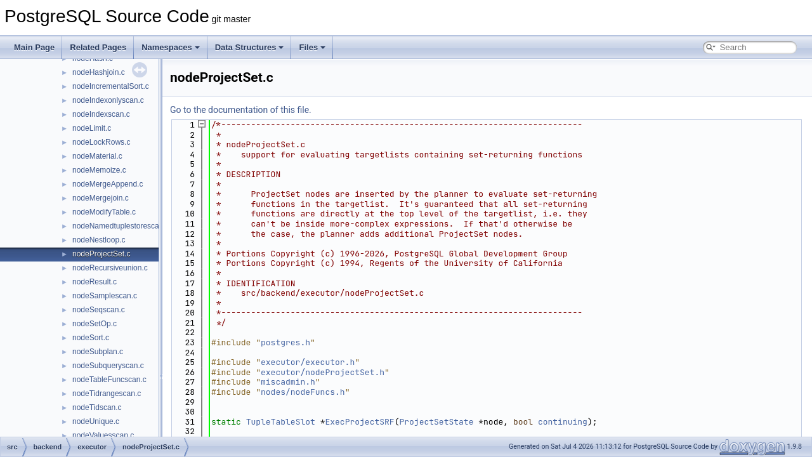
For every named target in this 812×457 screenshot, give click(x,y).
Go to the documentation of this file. (240, 110)
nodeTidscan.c (97, 407)
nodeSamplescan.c (104, 295)
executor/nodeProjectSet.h (322, 372)
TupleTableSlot (280, 421)
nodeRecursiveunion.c (110, 267)
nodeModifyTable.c (104, 212)
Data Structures (249, 47)
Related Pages (98, 47)
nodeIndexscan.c (101, 114)
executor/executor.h (308, 362)
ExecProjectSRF (359, 421)
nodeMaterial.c (97, 156)
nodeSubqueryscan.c (108, 365)
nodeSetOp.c (94, 323)
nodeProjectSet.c (101, 253)
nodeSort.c (90, 337)
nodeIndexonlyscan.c (108, 100)
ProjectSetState (436, 421)
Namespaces (170, 47)
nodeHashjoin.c (98, 72)
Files (312, 47)
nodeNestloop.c (98, 239)
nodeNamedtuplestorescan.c (120, 226)
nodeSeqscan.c (98, 309)
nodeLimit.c (91, 128)
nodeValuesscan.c (103, 435)
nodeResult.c (94, 281)
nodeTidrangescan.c (106, 393)
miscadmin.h (288, 381)
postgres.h (285, 342)
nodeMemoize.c (99, 170)
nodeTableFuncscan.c (109, 379)
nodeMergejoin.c (100, 198)
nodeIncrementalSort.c (110, 86)
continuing (562, 421)
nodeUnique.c (95, 421)
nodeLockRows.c (101, 142)
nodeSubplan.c (97, 351)
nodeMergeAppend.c (107, 184)
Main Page (34, 47)
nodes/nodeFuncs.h (303, 392)
